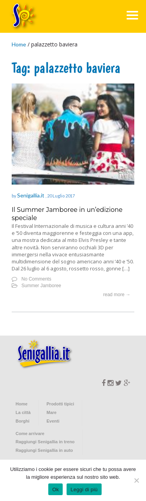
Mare (52, 412)
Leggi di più (84, 489)
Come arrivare (30, 433)
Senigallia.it (31, 195)
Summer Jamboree (41, 285)
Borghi (22, 421)
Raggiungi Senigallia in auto (44, 450)
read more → (116, 294)
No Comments (36, 279)
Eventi (53, 421)
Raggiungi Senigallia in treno (45, 441)
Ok (55, 489)
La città (23, 412)
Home (19, 44)
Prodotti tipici (60, 404)
